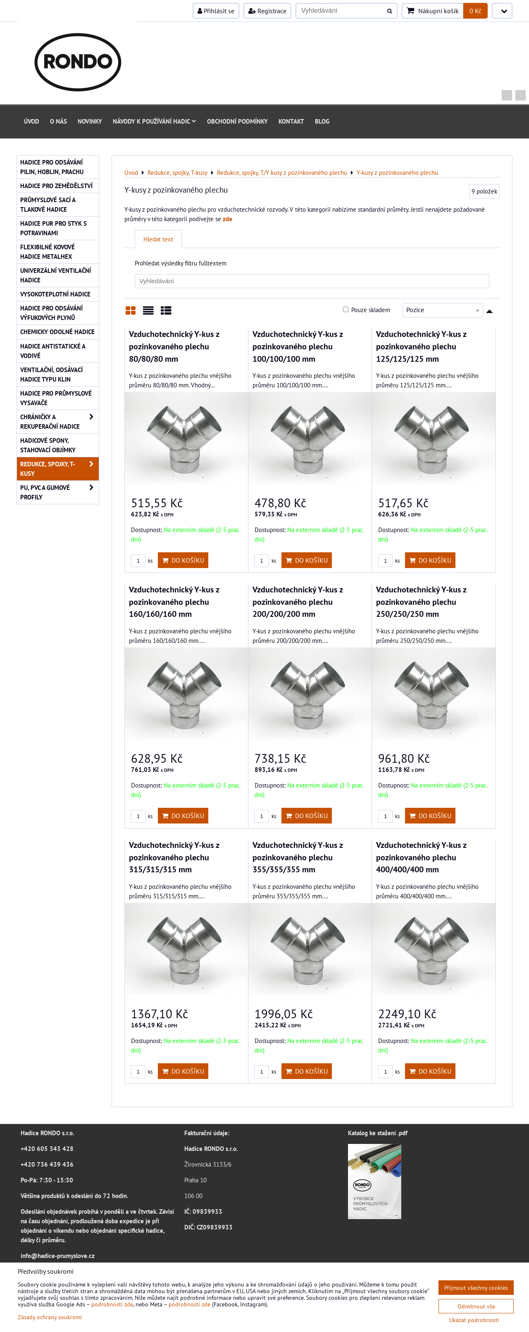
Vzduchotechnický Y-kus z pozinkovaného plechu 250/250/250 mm (421, 601)
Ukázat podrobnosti (474, 1320)
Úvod (31, 121)
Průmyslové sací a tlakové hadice (48, 204)
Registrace (267, 11)
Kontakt (291, 121)
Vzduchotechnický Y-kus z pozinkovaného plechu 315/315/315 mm (174, 857)
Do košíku (183, 560)
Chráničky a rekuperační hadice (59, 421)
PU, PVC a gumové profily (59, 492)
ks (142, 560)
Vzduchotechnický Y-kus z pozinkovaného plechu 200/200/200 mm (298, 601)
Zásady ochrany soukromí (50, 1317)
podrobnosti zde (112, 1304)
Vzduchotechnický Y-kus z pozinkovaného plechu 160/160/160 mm (174, 601)
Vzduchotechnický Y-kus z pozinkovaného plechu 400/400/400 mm (421, 857)
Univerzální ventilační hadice (55, 275)
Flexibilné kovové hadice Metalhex (47, 251)
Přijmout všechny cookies (476, 1287)
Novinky (90, 121)
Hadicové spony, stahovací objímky (48, 445)
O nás (58, 121)
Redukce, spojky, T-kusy (59, 468)
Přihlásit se (216, 11)
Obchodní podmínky (237, 121)
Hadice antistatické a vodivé (53, 351)
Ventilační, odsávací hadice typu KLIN (51, 374)
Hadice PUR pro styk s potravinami (53, 228)
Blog (322, 121)
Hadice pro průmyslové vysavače (56, 398)
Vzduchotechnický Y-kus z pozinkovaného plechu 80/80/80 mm (174, 346)
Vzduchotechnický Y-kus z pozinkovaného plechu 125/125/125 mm (421, 346)
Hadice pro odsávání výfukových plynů (51, 313)
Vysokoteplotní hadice (55, 294)
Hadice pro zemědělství (56, 185)
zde (227, 219)
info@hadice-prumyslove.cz (58, 1255)
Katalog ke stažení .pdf (377, 1133)
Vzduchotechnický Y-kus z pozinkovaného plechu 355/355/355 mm (298, 857)
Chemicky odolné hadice (57, 331)
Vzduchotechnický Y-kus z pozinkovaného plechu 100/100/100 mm (298, 346)
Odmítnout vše (476, 1306)
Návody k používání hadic (154, 121)
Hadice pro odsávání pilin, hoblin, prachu (51, 167)
